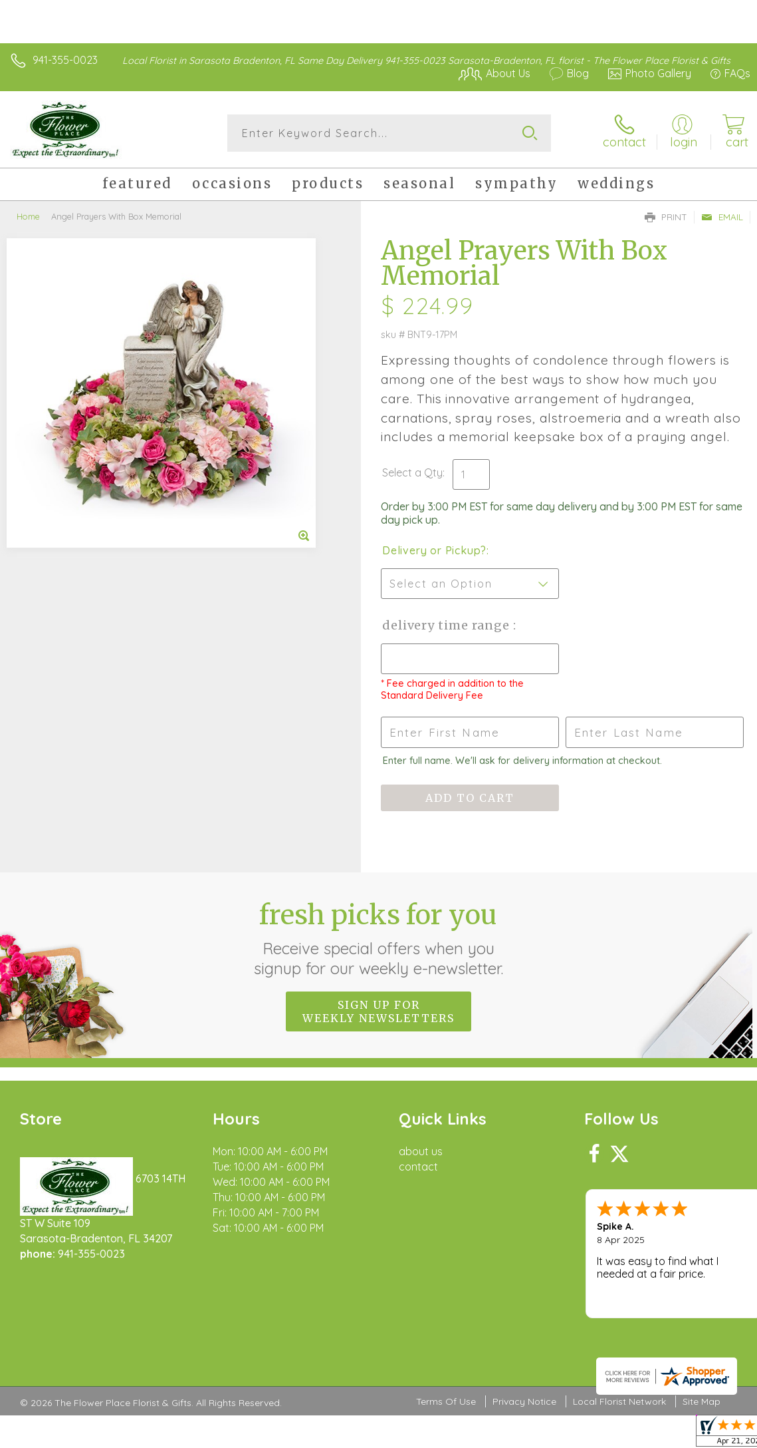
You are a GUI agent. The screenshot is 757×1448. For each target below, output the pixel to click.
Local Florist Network (619, 1401)
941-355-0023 (65, 60)
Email (722, 217)
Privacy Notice (524, 1401)
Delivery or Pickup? (434, 550)
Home (28, 216)
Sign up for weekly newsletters (378, 1011)
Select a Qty (412, 472)
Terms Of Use (446, 1401)
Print (666, 217)
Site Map (701, 1401)
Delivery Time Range (447, 625)
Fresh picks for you (378, 938)
